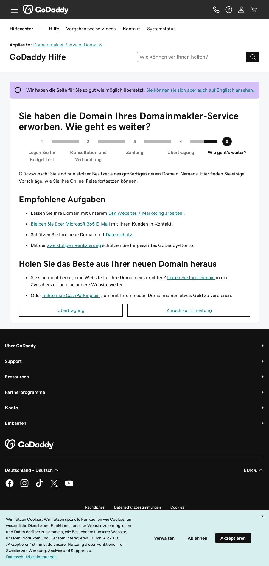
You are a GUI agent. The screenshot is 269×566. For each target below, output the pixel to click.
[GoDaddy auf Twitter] (54, 486)
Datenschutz (119, 234)
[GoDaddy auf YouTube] (69, 486)
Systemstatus (161, 28)
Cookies (177, 507)
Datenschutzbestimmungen (137, 507)
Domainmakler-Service (57, 44)
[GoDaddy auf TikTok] (39, 486)
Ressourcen (17, 376)
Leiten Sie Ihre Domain (191, 277)
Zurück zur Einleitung (189, 310)
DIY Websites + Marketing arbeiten (145, 213)
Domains (93, 44)
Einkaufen (15, 423)
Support (13, 361)
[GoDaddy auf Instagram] (24, 486)
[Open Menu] (12, 9)
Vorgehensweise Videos (91, 28)
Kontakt (131, 28)
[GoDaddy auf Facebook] (9, 486)
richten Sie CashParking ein (71, 295)
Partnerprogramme (25, 392)
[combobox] (191, 57)
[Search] (252, 57)
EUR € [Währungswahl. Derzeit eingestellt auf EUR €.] (254, 470)
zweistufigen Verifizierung (74, 245)
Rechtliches (95, 507)
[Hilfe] (228, 9)
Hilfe (54, 28)
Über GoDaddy (20, 345)
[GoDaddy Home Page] (29, 444)
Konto (11, 407)
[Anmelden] (241, 9)
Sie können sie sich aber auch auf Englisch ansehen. (200, 90)
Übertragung (70, 310)
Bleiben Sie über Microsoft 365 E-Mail (70, 223)
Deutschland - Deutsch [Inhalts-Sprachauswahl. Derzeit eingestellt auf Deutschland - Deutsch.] (32, 470)
